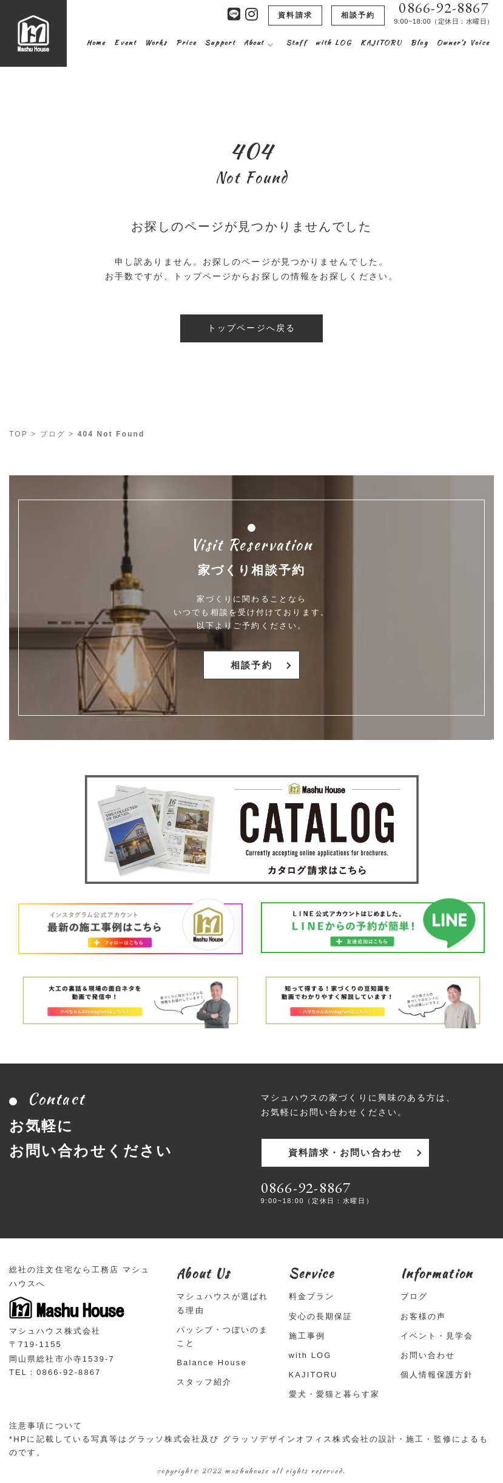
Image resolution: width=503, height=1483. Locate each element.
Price (186, 42)
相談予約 (358, 15)
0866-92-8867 (443, 8)
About (254, 42)
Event (125, 42)
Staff (296, 42)
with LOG (334, 42)
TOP (18, 434)
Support (220, 42)
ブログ (53, 434)
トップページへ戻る (251, 328)
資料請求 (295, 15)
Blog (419, 42)
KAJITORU (381, 42)
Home (96, 42)
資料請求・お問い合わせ (343, 1152)
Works (156, 42)
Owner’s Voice (463, 42)
